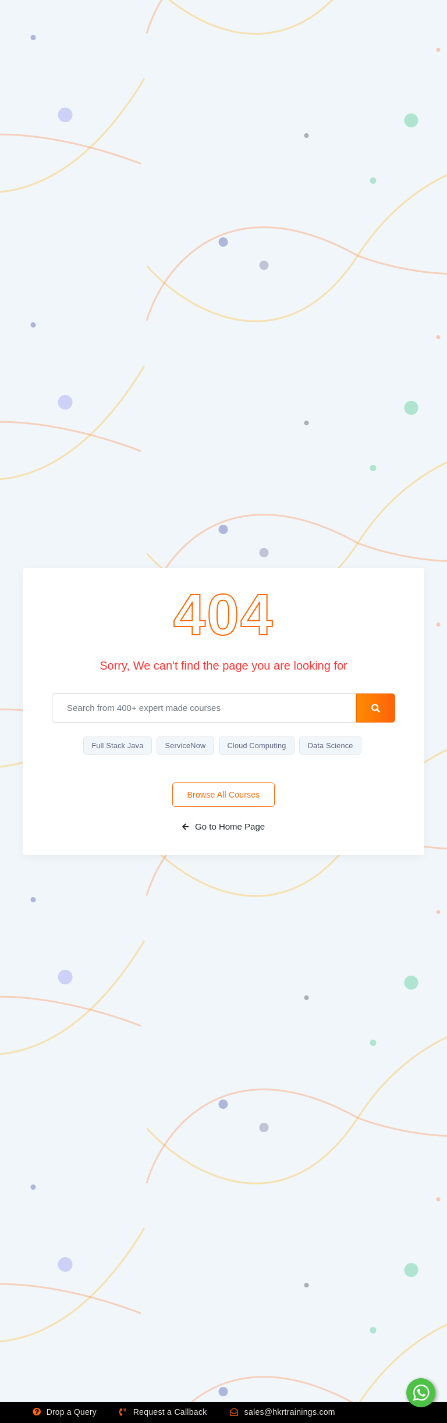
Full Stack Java (114, 745)
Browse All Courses (223, 795)
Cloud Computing (258, 745)
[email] (204, 708)
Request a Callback (166, 1412)
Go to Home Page (223, 827)
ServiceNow (184, 745)
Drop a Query (65, 1412)
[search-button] (375, 708)
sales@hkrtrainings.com (285, 1412)
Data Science (333, 745)
